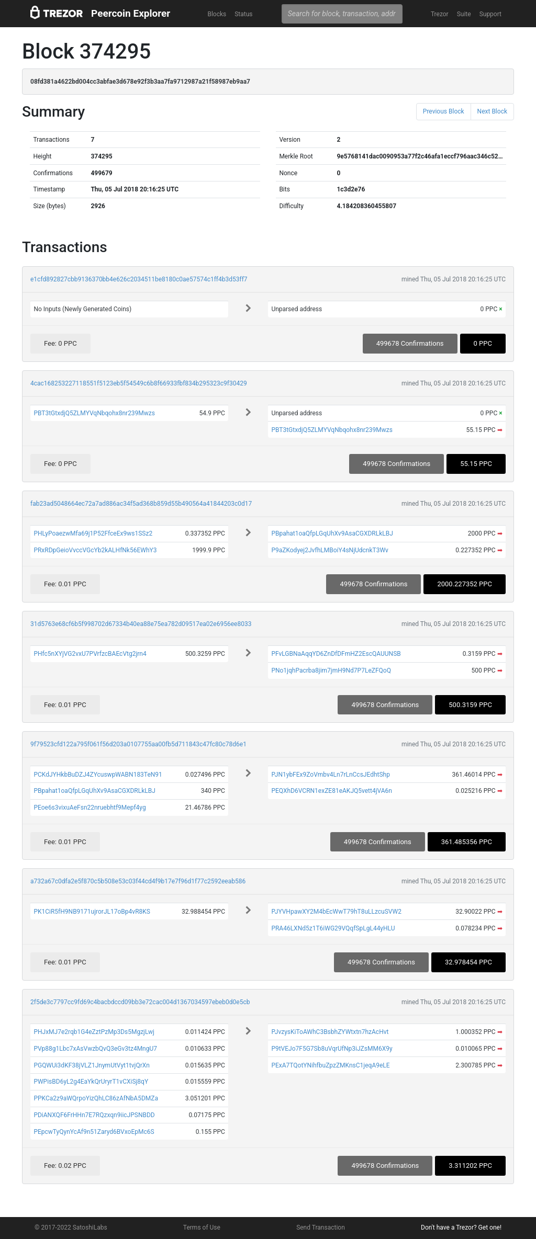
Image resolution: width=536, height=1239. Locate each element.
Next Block (492, 111)
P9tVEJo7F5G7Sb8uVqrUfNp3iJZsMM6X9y (331, 1048)
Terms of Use (201, 1227)
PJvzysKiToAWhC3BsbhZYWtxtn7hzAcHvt (329, 1032)
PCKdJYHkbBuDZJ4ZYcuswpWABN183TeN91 (98, 774)
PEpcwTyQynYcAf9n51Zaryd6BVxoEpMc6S (94, 1131)
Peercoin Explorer (130, 13)
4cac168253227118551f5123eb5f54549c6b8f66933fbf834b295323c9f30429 (138, 383)
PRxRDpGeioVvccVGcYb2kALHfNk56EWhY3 (95, 550)
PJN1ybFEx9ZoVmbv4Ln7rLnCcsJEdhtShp (330, 774)
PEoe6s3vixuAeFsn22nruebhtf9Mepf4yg (90, 807)
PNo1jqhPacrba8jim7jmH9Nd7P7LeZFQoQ (331, 670)
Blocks (216, 14)
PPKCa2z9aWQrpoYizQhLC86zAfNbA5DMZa (96, 1098)
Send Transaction (320, 1227)
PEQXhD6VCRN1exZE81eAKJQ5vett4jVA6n (331, 790)
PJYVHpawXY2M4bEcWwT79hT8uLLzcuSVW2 (336, 911)
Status (243, 14)
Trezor (440, 14)
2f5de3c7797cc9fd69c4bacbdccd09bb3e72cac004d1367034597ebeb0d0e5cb (140, 1002)
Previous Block (443, 111)
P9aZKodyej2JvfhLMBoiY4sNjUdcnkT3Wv (329, 550)
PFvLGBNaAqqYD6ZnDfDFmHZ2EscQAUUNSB (335, 653)
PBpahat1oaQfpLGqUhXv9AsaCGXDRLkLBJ (332, 533)
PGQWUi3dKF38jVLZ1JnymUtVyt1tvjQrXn (91, 1065)
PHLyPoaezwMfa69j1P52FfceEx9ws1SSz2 (93, 533)
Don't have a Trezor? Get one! (461, 1227)
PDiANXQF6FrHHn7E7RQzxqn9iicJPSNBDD (94, 1115)
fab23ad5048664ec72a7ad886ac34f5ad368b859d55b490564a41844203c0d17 (141, 503)
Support (490, 14)
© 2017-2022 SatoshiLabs (71, 1227)
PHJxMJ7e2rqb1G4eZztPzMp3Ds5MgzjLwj (94, 1032)
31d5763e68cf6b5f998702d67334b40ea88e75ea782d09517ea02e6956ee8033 (140, 624)
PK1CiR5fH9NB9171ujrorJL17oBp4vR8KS (92, 911)
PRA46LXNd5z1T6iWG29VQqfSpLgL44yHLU (333, 928)
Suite (464, 14)
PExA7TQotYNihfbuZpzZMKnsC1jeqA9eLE (330, 1065)
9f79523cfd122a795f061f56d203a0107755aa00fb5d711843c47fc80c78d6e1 (138, 744)
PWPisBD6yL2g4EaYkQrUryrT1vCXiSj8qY (91, 1081)
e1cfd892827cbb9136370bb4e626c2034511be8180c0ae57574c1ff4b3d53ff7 (139, 279)
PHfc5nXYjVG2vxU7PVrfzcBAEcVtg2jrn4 (90, 653)
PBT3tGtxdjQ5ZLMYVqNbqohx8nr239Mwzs (94, 413)
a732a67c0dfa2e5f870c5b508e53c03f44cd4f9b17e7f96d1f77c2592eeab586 (137, 881)
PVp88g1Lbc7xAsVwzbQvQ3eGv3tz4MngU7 (95, 1048)
